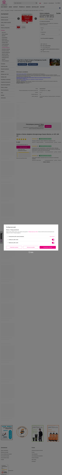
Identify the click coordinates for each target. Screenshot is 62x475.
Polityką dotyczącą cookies (33, 231)
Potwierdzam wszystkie (47, 247)
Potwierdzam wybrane (14, 247)
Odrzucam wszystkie (31, 247)
